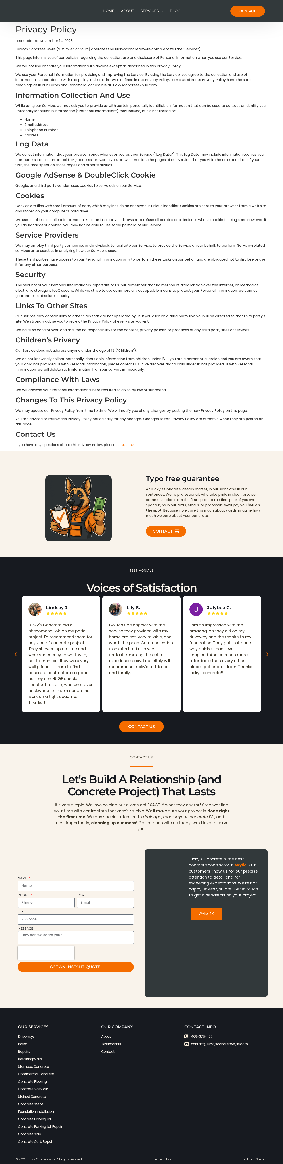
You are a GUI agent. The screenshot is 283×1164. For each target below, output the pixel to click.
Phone (24, 895)
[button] (15, 654)
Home (108, 11)
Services (152, 11)
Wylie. (241, 865)
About (127, 11)
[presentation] (46, 953)
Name (23, 878)
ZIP (21, 912)
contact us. (126, 445)
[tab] (206, 914)
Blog (175, 11)
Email (81, 895)
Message (25, 928)
